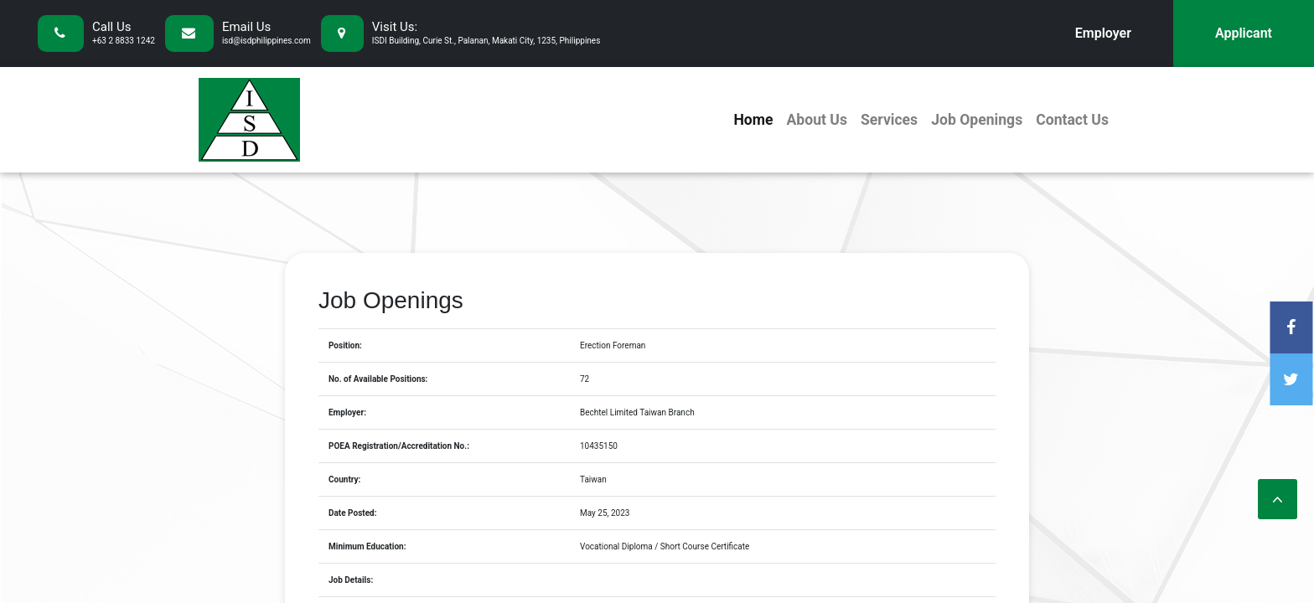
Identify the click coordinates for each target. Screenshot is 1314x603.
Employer (1103, 33)
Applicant (1243, 33)
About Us (816, 119)
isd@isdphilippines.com (266, 40)
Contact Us (1072, 119)
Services (889, 119)
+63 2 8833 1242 (123, 40)
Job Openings (976, 119)
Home (753, 119)
